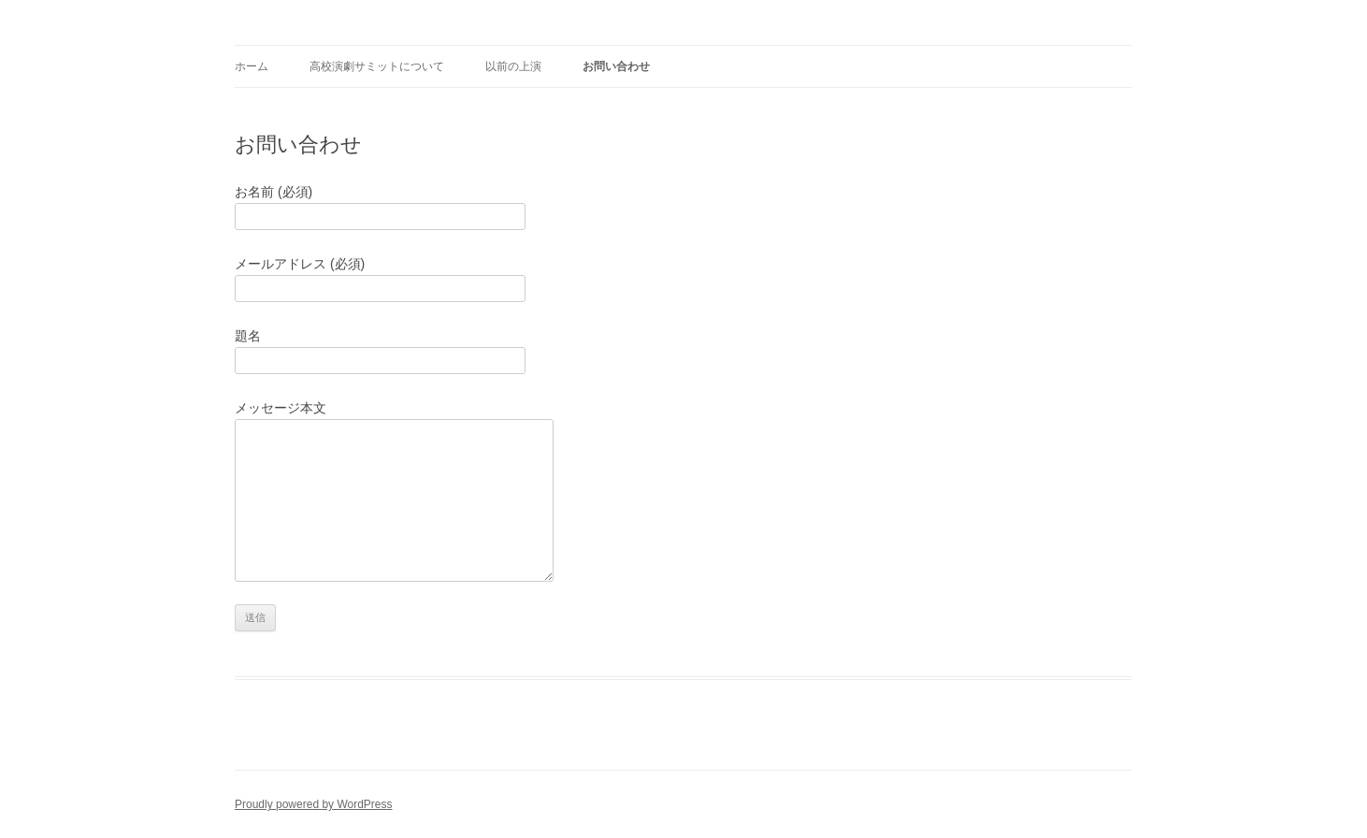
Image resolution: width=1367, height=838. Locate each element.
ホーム (251, 66)
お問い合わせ (616, 66)
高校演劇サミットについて (376, 66)
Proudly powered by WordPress (314, 804)
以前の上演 (513, 66)
